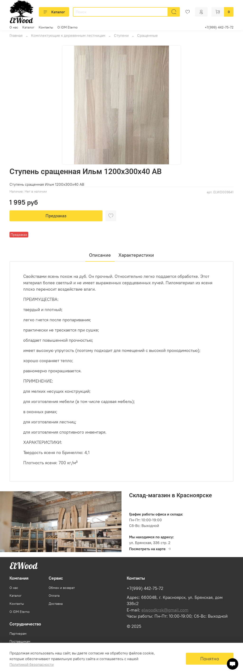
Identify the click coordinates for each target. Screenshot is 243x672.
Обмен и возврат (62, 588)
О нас (13, 27)
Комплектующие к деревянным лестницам (68, 35)
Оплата (54, 595)
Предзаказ (56, 215)
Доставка (56, 603)
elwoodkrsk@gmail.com (164, 610)
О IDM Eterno (67, 27)
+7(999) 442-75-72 (219, 27)
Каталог (54, 11)
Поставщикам (19, 641)
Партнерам (18, 633)
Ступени (121, 35)
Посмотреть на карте (150, 548)
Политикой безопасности (31, 664)
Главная (16, 35)
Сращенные (147, 35)
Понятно (209, 659)
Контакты (46, 27)
